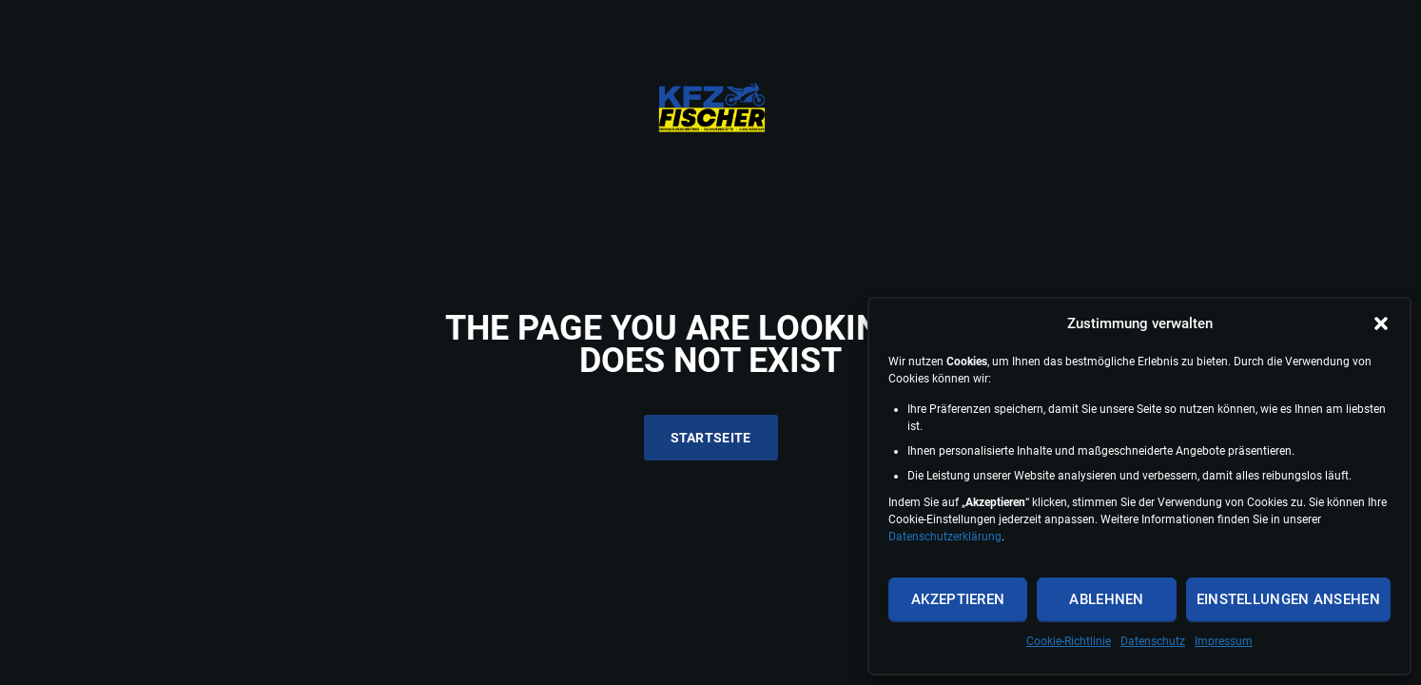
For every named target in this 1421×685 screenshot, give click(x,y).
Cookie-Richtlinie (1068, 641)
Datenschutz (1152, 641)
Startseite (711, 437)
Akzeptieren (957, 599)
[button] (1381, 323)
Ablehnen (1106, 599)
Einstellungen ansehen (1288, 599)
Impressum (1224, 641)
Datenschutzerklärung (945, 536)
